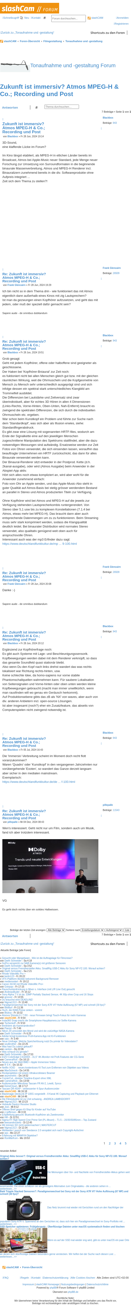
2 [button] (109, 1143)
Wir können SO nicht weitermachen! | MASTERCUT (29, 1125)
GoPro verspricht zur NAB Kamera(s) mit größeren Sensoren (34, 963)
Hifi (6, 1117)
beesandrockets (12, 1122)
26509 (116, 273)
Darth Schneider (13, 960)
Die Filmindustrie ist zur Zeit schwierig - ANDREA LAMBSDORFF (36, 1099)
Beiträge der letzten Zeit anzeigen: (37, 930)
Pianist (8, 1028)
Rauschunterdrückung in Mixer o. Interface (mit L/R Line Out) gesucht (38, 989)
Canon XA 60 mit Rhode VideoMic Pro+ (22, 984)
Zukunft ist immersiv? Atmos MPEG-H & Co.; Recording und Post (59, 90)
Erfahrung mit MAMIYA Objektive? (20, 1135)
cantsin (8, 1049)
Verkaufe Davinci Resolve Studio (19, 1104)
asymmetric (10, 1075)
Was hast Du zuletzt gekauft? (17, 1046)
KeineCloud (10, 1086)
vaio (6, 1038)
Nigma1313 (10, 1002)
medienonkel (11, 981)
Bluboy (8, 1012)
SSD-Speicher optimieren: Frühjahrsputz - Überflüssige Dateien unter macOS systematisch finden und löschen (62, 1226)
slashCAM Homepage (47, 1284)
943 (115, 123)
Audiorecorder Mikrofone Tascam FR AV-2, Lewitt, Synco (31, 1083)
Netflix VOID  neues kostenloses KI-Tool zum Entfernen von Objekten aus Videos (45, 1067)
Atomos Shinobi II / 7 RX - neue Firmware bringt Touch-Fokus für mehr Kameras (44, 1015)
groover (8, 997)
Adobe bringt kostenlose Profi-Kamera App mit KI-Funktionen (34, 1036)
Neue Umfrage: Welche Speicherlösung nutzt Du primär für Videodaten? (40, 1041)
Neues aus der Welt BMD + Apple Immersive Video (28, 1062)
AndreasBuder (12, 992)
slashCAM (95, 17)
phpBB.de (73, 1292)
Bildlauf (8, 1007)
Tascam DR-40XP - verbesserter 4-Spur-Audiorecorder (30, 1088)
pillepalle (108, 805)
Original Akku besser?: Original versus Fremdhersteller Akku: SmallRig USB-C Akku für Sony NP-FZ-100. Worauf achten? (63, 1157)
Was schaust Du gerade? (15, 1051)
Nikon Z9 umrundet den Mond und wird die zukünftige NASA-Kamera (38, 1031)
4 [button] (120, 1143)
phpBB (53, 1287)
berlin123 (9, 976)
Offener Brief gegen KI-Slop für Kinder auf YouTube (29, 1109)
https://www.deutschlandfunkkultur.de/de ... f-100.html (38, 782)
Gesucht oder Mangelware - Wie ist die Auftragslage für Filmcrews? (37, 958)
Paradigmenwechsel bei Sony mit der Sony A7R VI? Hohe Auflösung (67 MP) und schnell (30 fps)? (53, 1005)
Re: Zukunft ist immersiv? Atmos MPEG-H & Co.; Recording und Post (24, 277)
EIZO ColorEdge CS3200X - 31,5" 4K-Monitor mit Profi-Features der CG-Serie (43, 1057)
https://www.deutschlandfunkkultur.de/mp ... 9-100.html (39, 543)
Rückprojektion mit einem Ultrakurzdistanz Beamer (28, 1073)
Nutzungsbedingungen (73, 1284)
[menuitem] (24, 18)
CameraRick (10, 1059)
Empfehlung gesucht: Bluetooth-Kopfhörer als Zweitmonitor (33, 1114)
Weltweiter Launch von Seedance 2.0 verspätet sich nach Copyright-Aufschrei (42, 1130)
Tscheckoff (10, 1023)
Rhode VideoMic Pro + (14, 973)
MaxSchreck (10, 1070)
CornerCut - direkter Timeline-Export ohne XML (26, 1078)
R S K (7, 1064)
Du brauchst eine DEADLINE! (17, 999)
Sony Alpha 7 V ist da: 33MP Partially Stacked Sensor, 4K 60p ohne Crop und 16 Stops (47, 994)
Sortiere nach (85, 930)
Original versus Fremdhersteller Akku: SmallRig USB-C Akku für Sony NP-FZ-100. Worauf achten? (53, 968)
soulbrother (10, 1044)
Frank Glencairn (112, 268)
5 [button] (126, 1143)
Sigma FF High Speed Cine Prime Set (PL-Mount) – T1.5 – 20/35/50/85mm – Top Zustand (49, 1120)
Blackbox (108, 117)
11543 (116, 810)
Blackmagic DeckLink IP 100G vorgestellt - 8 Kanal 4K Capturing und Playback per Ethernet (50, 1094)
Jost (6, 1107)
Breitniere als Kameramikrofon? (18, 1025)
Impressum (28, 1284)
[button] (130, 1143)
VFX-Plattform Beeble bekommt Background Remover (30, 979)
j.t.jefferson (10, 1112)
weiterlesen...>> (8, 1189)
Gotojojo (8, 986)
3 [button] (115, 1143)
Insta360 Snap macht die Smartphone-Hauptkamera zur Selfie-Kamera (39, 1020)
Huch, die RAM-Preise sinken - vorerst (22, 1010)
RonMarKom (11, 1138)
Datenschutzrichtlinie (98, 1284)
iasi (6, 1133)
